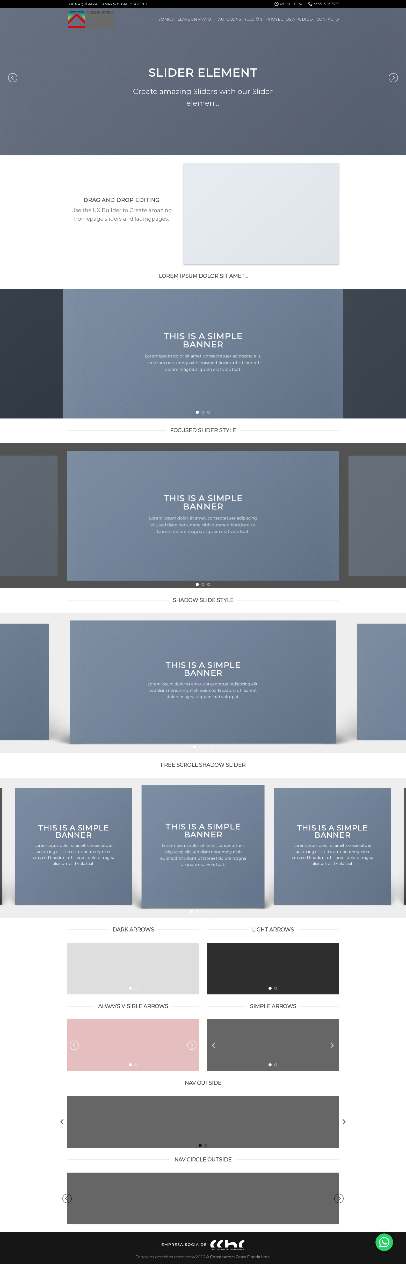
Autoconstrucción (240, 19)
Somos (166, 19)
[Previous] (12, 77)
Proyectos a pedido (289, 19)
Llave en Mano (196, 19)
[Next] (393, 77)
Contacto (328, 19)
